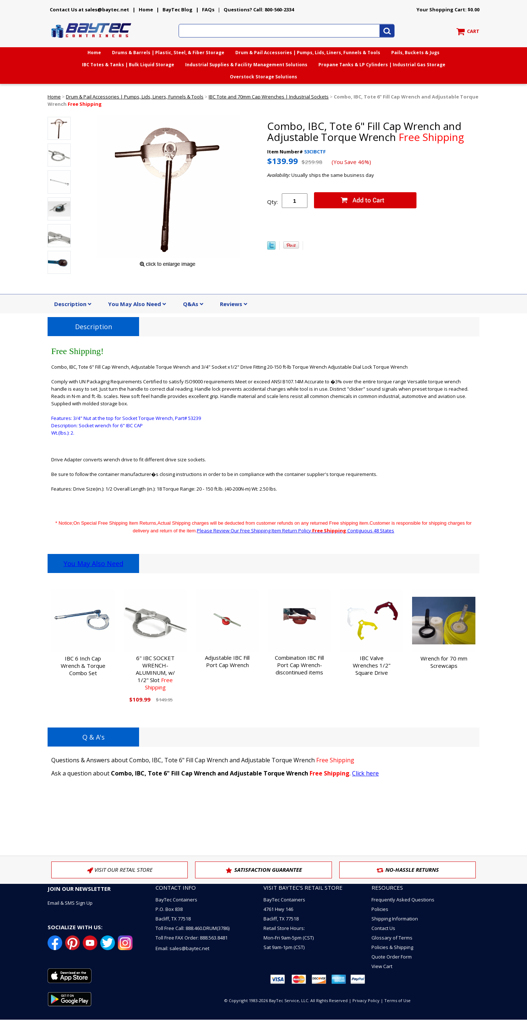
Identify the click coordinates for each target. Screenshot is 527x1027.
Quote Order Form (391, 956)
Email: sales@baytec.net (182, 948)
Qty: (272, 201)
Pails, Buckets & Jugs (415, 52)
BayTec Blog (177, 9)
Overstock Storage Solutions (263, 77)
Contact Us (383, 928)
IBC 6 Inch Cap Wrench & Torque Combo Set (83, 666)
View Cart (381, 966)
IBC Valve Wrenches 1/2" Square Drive (371, 665)
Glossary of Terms (391, 937)
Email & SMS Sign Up (70, 903)
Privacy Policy (366, 1000)
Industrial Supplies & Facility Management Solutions (246, 65)
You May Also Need (93, 563)
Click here (365, 773)
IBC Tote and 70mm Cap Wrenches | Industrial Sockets (269, 96)
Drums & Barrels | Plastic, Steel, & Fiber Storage (168, 52)
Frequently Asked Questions (402, 899)
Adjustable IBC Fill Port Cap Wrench (227, 661)
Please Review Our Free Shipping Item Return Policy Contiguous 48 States (295, 530)
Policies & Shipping (392, 947)
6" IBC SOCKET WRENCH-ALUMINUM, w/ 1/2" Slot (155, 672)
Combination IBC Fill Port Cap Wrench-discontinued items (299, 665)
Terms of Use (397, 1000)
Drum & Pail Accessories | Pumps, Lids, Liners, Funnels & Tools (307, 52)
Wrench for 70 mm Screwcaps (444, 662)
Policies (379, 909)
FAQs (208, 9)
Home (146, 9)
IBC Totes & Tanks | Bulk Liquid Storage (128, 65)
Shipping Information (394, 918)
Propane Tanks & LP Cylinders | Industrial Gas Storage (381, 65)
